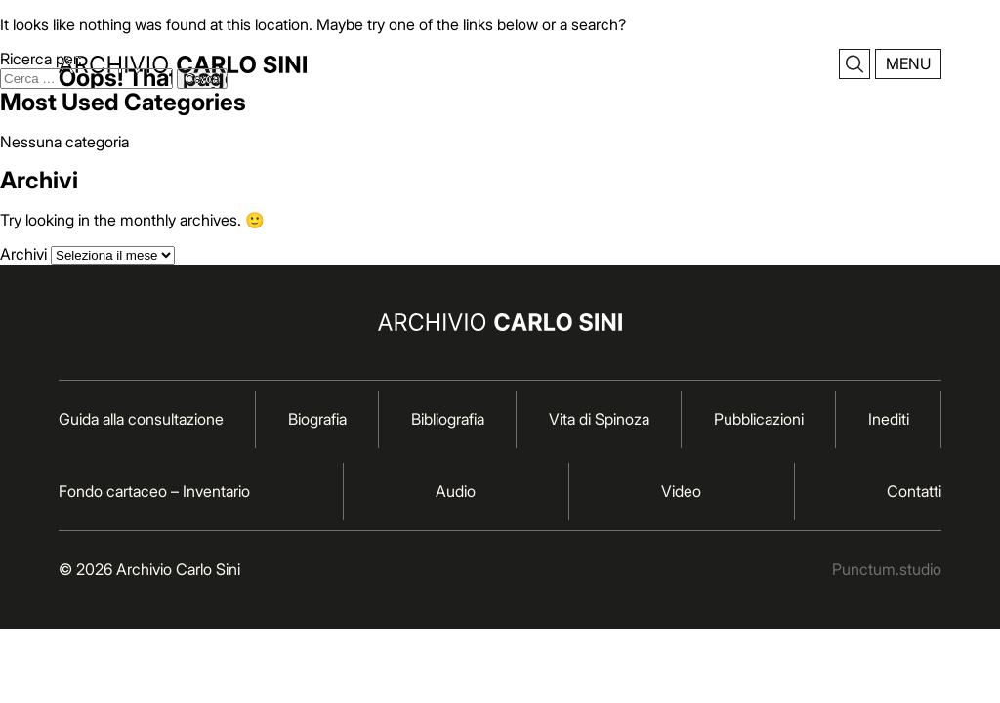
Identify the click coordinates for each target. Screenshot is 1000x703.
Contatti (914, 491)
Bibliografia (447, 419)
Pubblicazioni (759, 419)
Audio (456, 491)
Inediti (888, 419)
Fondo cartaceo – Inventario (154, 491)
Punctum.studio (886, 569)
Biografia (317, 419)
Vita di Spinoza (599, 419)
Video (681, 491)
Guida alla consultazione (141, 419)
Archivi (23, 254)
